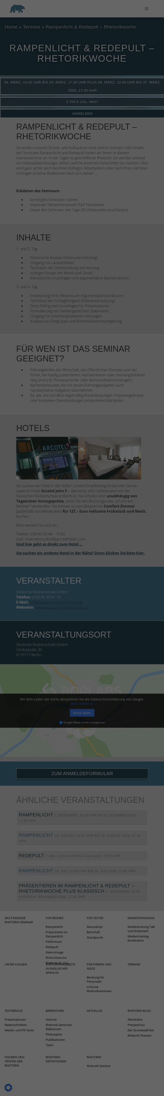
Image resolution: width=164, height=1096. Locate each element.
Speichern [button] (82, 171)
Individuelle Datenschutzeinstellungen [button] (82, 198)
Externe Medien (40, 122)
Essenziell (35, 79)
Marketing (36, 98)
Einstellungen (33, 69)
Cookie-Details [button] (82, 209)
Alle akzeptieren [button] (82, 157)
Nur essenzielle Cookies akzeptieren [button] (82, 185)
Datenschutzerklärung (40, 65)
